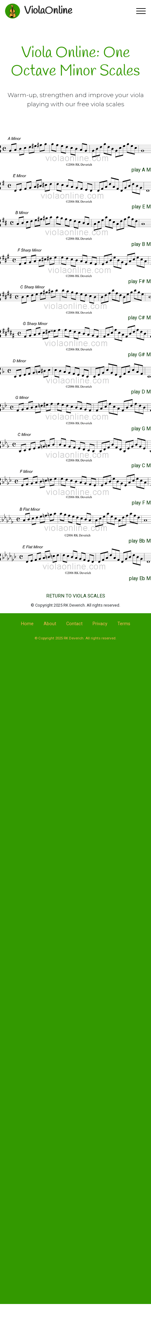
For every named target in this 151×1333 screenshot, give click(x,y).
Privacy (100, 623)
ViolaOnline (48, 11)
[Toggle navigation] (141, 11)
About (50, 623)
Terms (123, 623)
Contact (74, 623)
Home (27, 623)
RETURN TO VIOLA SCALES (75, 596)
